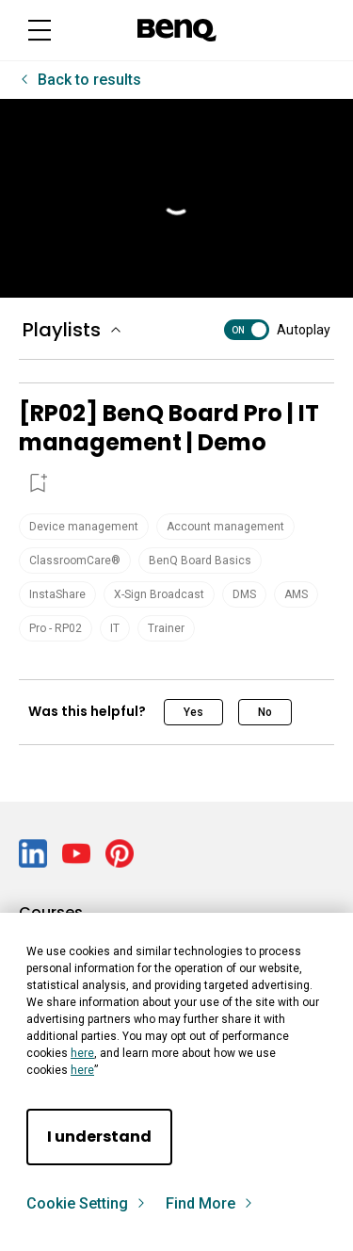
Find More (210, 1203)
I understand (99, 1136)
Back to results (87, 80)
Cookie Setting (86, 1203)
